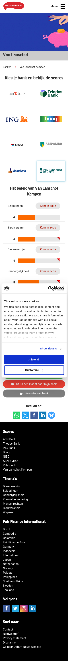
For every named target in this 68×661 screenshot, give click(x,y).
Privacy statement (14, 638)
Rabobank (9, 465)
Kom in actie (48, 206)
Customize (34, 370)
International (11, 555)
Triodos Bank (11, 443)
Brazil (6, 529)
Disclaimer (10, 642)
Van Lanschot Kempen (17, 469)
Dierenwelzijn (11, 486)
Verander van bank (34, 393)
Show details (48, 348)
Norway (8, 568)
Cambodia (9, 533)
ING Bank (9, 448)
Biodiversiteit (11, 508)
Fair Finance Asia (14, 542)
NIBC (6, 456)
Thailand (8, 590)
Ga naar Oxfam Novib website (22, 647)
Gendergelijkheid (13, 495)
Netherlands (11, 564)
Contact (8, 629)
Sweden (8, 585)
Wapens (8, 512)
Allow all (34, 359)
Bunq (6, 452)
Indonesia (9, 551)
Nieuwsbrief (10, 634)
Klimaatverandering (15, 499)
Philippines (10, 577)
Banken (7, 67)
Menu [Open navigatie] (57, 6)
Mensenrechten (13, 503)
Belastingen (10, 490)
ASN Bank (9, 439)
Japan (7, 559)
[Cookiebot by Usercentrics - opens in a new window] (48, 288)
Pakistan (8, 572)
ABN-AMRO (10, 461)
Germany (9, 546)
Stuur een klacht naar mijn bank (34, 384)
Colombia (9, 538)
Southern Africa (13, 581)
